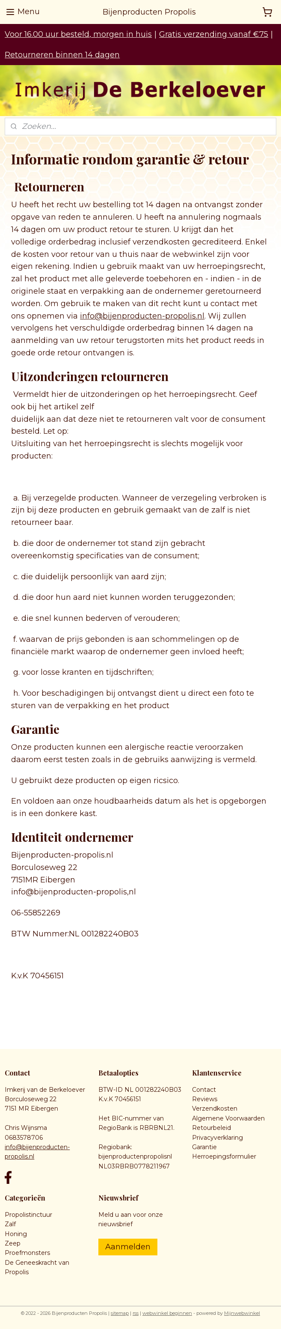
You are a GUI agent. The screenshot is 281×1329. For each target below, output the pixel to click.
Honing (16, 1234)
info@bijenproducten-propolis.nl (142, 316)
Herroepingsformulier (224, 1156)
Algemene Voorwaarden (228, 1118)
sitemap (120, 1313)
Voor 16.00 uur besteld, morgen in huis (78, 34)
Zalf (10, 1224)
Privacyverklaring (217, 1137)
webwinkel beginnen (167, 1313)
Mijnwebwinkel (242, 1313)
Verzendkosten (214, 1108)
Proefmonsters (27, 1253)
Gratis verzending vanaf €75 (213, 34)
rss (136, 1313)
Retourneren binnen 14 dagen (62, 55)
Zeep (13, 1243)
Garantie (204, 1147)
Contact (204, 1090)
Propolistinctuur (28, 1215)
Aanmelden (128, 1247)
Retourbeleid (211, 1128)
